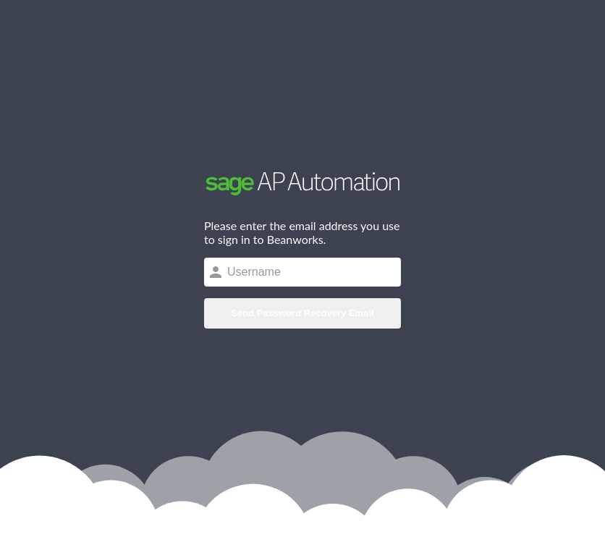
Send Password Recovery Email (302, 313)
